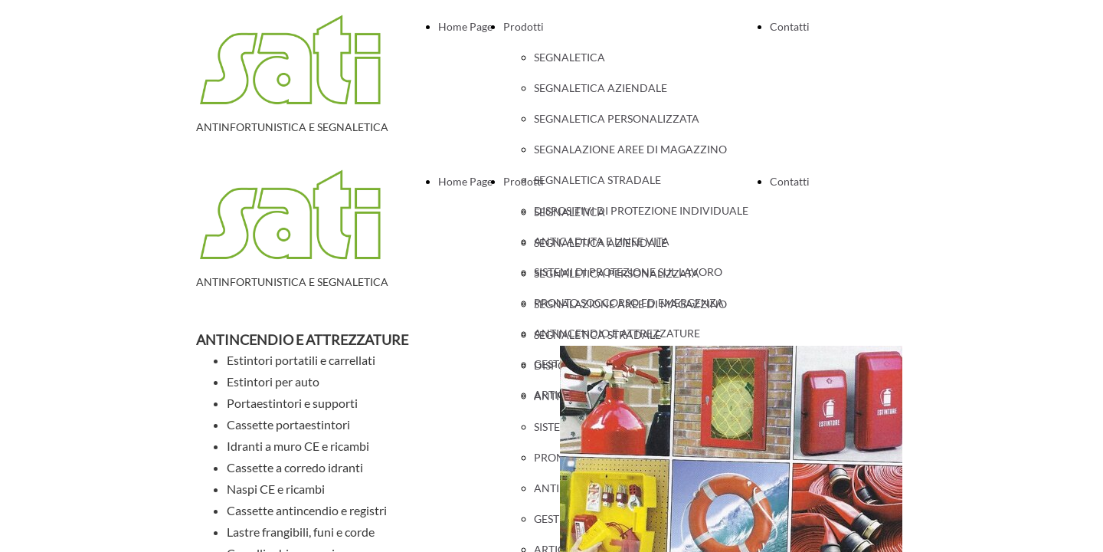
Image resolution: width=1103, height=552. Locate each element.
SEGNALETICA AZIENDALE (600, 87)
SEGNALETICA (569, 57)
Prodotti (523, 26)
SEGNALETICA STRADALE (597, 334)
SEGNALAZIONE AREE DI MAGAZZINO (630, 149)
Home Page (465, 26)
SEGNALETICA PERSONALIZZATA (616, 118)
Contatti (790, 26)
